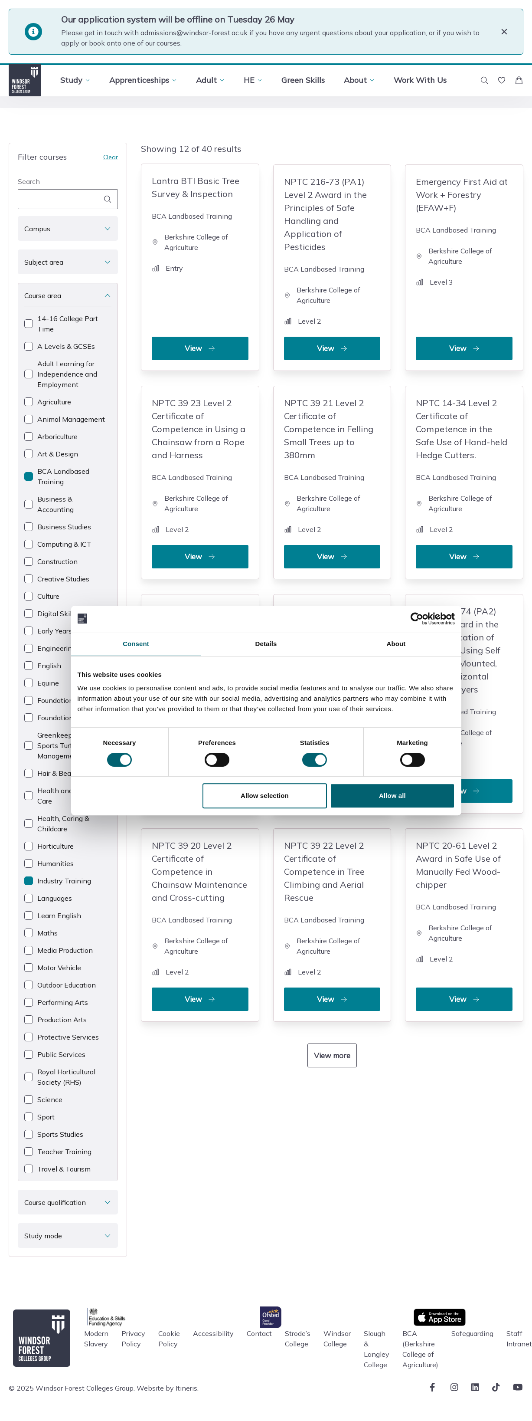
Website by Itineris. (168, 1388)
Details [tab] (266, 643)
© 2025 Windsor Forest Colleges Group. (72, 1388)
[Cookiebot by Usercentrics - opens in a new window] (417, 618)
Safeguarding (472, 1333)
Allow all (392, 795)
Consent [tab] (136, 643)
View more (332, 1051)
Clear (110, 157)
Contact (259, 1333)
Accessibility (213, 1333)
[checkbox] (67, 323)
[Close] (504, 31)
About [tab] (396, 643)
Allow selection (265, 795)
